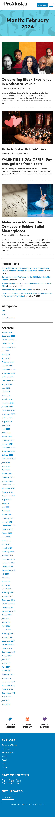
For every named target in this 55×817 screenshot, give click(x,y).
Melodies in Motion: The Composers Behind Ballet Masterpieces (23, 226)
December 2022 (8, 447)
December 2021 (8, 484)
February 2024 (8, 403)
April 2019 (6, 585)
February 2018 (7, 633)
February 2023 (8, 440)
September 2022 (8, 458)
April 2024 (6, 395)
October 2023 (7, 418)
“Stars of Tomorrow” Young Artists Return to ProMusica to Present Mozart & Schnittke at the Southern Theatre (25, 269)
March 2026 (7, 332)
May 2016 (6, 704)
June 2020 (6, 537)
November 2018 (8, 603)
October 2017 (7, 648)
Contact (5, 767)
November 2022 (8, 451)
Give (3, 763)
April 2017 (6, 667)
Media (4, 756)
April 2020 (6, 544)
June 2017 (5, 659)
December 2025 (8, 336)
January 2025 (7, 365)
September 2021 (8, 496)
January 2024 (7, 406)
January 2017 (7, 678)
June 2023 (6, 425)
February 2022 (7, 477)
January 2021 (7, 522)
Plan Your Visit (7, 752)
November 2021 (8, 488)
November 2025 (8, 339)
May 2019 (6, 581)
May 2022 (6, 466)
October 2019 (7, 566)
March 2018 (6, 629)
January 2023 (7, 444)
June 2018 (5, 618)
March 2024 (7, 399)
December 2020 (8, 525)
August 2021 (6, 499)
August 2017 (6, 656)
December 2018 (8, 600)
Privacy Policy (40, 805)
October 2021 (7, 492)
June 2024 (6, 388)
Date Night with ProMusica (24, 149)
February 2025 (8, 362)
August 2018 (7, 615)
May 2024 (6, 391)
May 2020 (6, 540)
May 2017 (5, 663)
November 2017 (8, 644)
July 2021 (5, 503)
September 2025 (8, 347)
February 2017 (7, 674)
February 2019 (7, 592)
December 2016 (8, 682)
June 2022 (6, 462)
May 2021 (5, 507)
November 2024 (8, 373)
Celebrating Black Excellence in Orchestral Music (26, 81)
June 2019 (5, 577)
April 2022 (6, 470)
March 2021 (6, 514)
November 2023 (8, 414)
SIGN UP (8, 797)
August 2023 (7, 421)
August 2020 (7, 533)
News (4, 314)
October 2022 (7, 455)
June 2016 (5, 700)
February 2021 (7, 518)
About (4, 760)
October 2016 (7, 689)
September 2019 (8, 570)
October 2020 (7, 529)
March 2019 (6, 589)
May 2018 (6, 622)
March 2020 (7, 548)
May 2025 (6, 354)
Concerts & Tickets (9, 745)
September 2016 (8, 693)
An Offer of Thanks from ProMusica (16, 289)
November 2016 (8, 685)
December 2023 (8, 410)
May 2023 (6, 429)
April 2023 (6, 432)
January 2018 (7, 637)
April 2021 (6, 510)
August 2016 (7, 696)
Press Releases (8, 318)
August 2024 (7, 384)
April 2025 (6, 358)
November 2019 (8, 563)
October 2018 (7, 607)
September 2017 (8, 652)
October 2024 (7, 377)
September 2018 (8, 611)
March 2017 (6, 670)
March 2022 (7, 473)
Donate (42, 5)
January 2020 (7, 555)
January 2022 (7, 481)
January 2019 (7, 596)
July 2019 (5, 574)
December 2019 (8, 559)
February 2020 (8, 551)
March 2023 (7, 436)
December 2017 (8, 641)
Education (6, 748)
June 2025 (6, 351)
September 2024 (8, 380)
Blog (3, 310)
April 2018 (6, 626)
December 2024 (8, 369)
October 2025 (7, 343)
